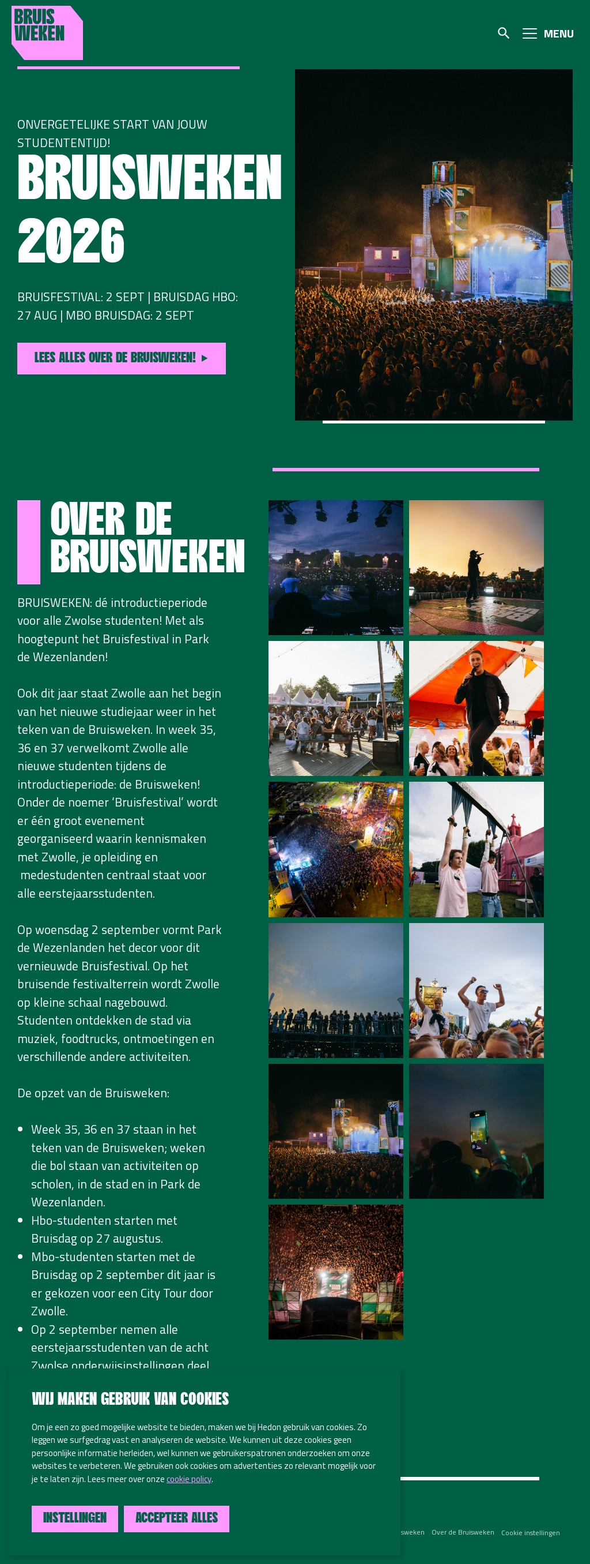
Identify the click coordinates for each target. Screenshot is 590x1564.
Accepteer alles (176, 1519)
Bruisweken (47, 33)
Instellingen (75, 1519)
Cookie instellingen (530, 1532)
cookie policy (189, 1479)
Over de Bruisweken (463, 1532)
